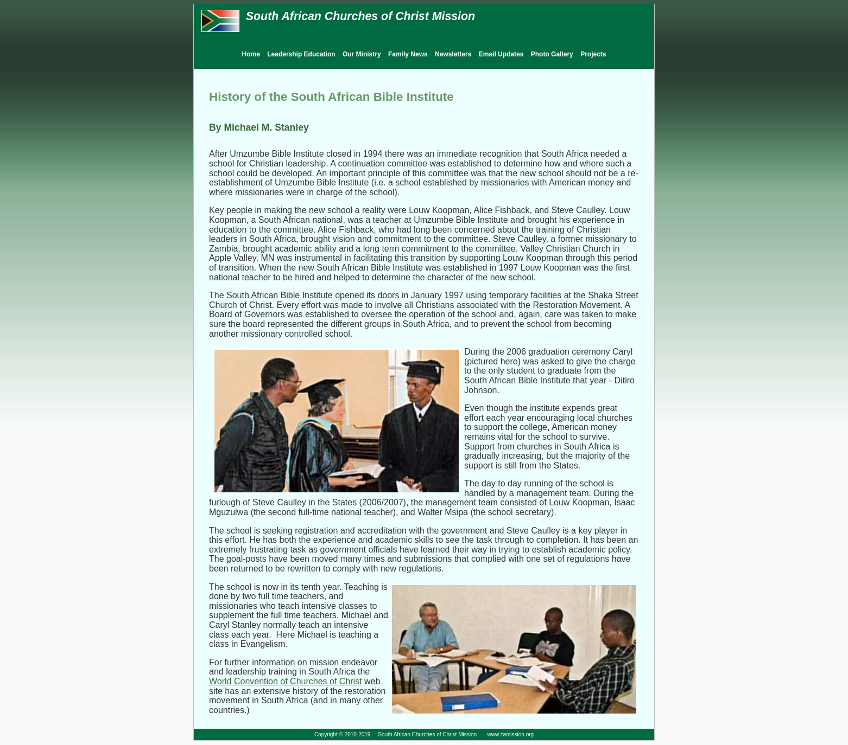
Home (251, 54)
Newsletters (453, 54)
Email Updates (501, 54)
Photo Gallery (552, 54)
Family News (408, 54)
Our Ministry (362, 54)
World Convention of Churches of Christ (285, 681)
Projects (593, 54)
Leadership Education (301, 54)
